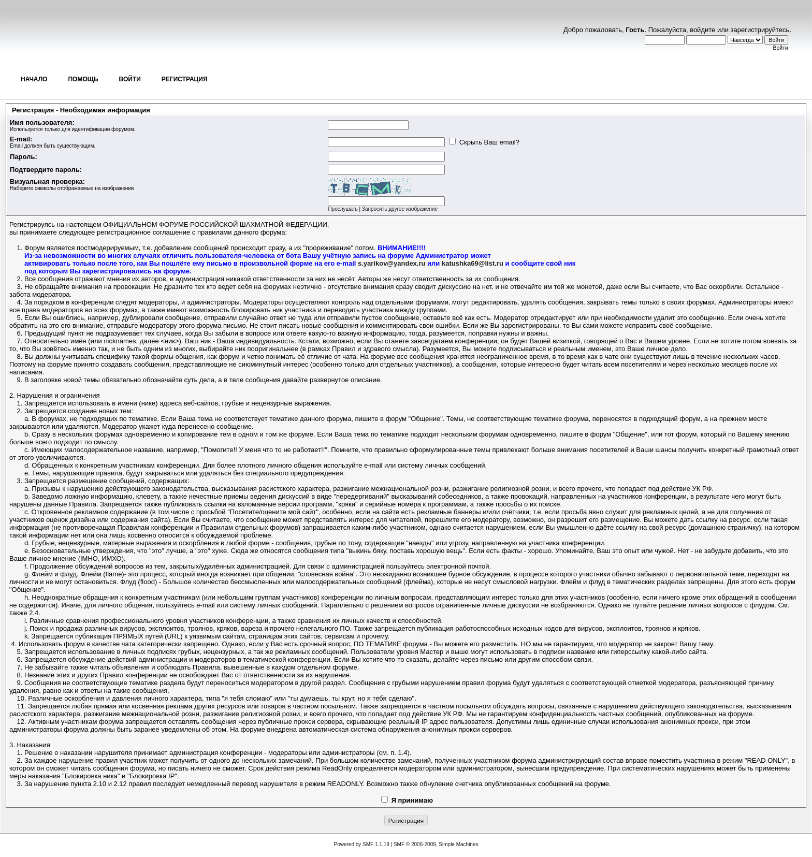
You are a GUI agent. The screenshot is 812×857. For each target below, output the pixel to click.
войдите (702, 30)
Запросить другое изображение (400, 209)
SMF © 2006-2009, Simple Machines (436, 844)
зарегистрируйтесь (760, 30)
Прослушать (342, 209)
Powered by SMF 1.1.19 (361, 844)
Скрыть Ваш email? (484, 142)
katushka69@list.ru (472, 263)
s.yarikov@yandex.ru (391, 263)
